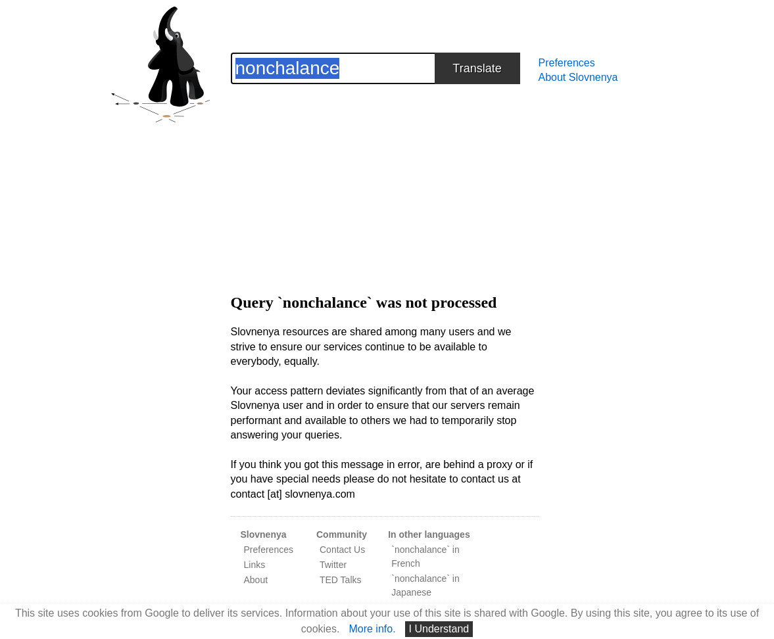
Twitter (333, 564)
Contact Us (342, 549)
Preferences (567, 62)
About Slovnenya (578, 77)
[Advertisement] (385, 176)
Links (255, 564)
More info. (372, 628)
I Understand (439, 628)
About (256, 580)
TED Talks (341, 580)
